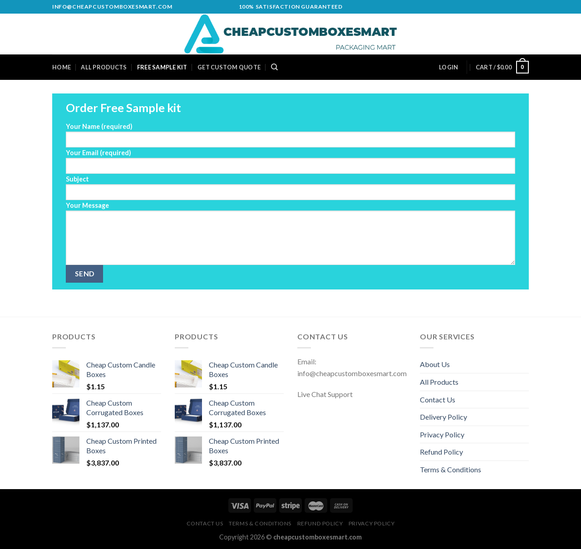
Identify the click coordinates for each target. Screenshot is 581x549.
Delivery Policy (443, 416)
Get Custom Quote (229, 67)
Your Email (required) (290, 161)
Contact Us (437, 399)
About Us (435, 364)
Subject (290, 187)
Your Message (290, 233)
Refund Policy (441, 451)
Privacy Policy (442, 434)
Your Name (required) (290, 135)
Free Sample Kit (162, 67)
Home (61, 67)
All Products (104, 67)
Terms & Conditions (450, 469)
